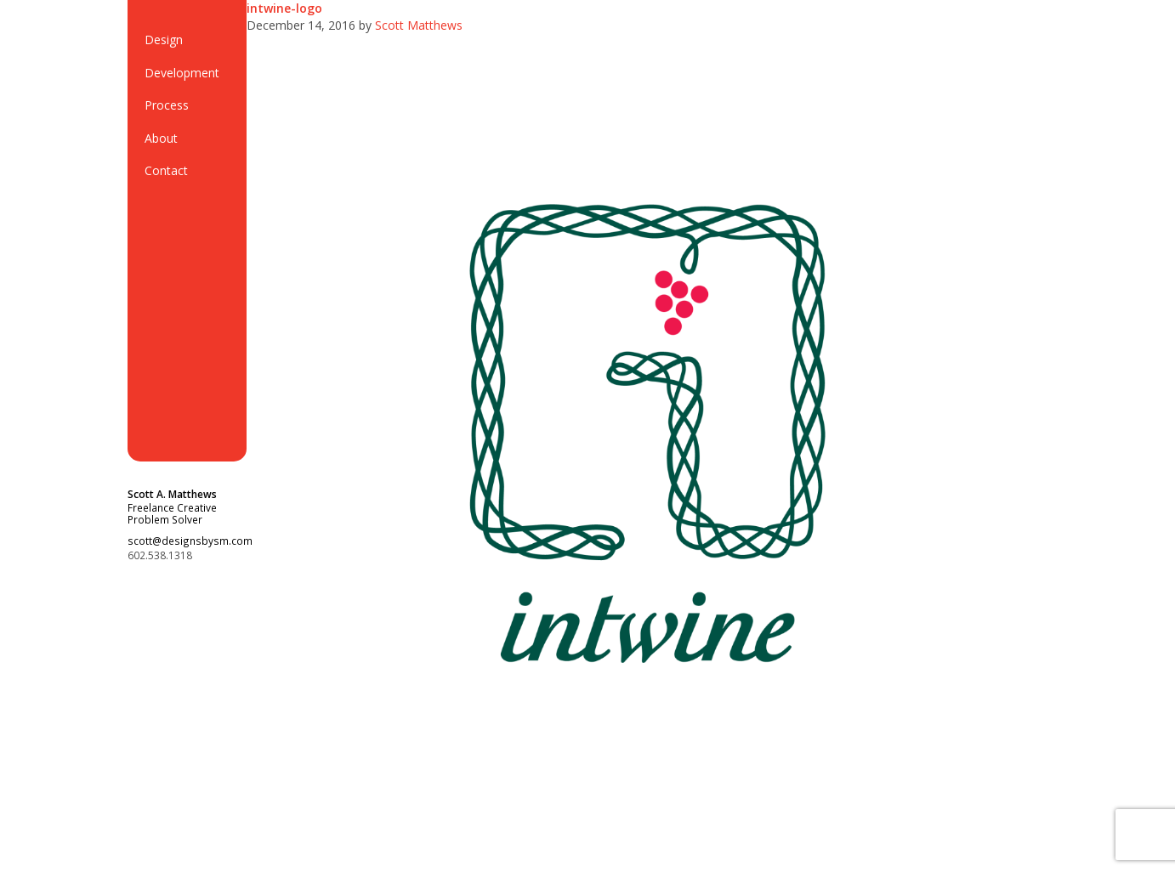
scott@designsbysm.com (190, 540)
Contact (166, 170)
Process (167, 105)
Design (164, 39)
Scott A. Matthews (172, 494)
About (161, 138)
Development (182, 73)
